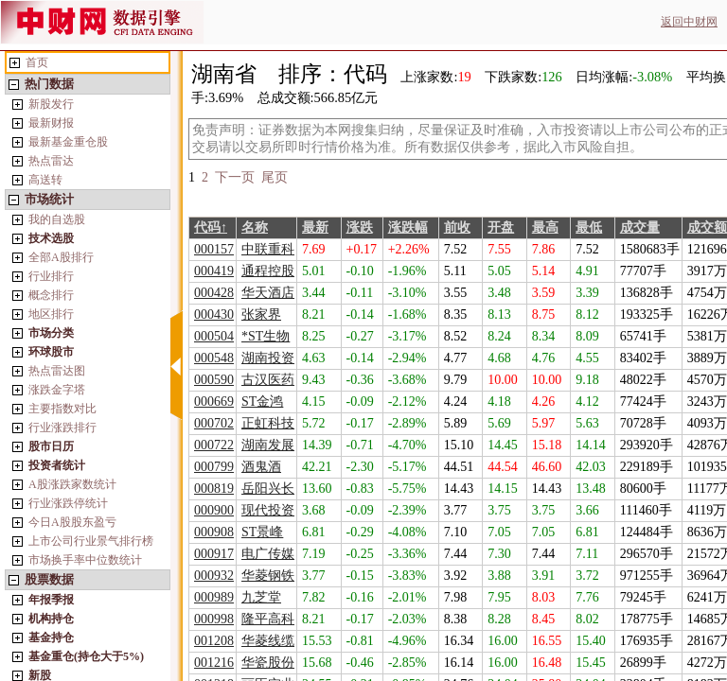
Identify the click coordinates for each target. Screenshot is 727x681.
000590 (214, 380)
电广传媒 (267, 554)
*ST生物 (265, 336)
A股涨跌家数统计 (72, 484)
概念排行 (51, 295)
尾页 (274, 177)
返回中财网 (689, 21)
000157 (214, 249)
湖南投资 (267, 358)
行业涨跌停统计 (68, 503)
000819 (214, 488)
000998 (214, 619)
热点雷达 (51, 160)
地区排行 (51, 314)
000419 (214, 271)
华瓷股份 (267, 662)
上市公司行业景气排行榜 (90, 541)
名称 (254, 227)
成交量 (640, 227)
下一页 (235, 177)
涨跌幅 (408, 227)
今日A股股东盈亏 (72, 522)
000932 (214, 575)
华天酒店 (267, 293)
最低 (589, 227)
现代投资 (267, 510)
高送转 (45, 179)
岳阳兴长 (267, 488)
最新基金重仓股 (68, 141)
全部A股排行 (61, 257)
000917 (214, 554)
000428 (214, 293)
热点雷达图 (56, 370)
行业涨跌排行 (62, 427)
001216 (214, 662)
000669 (214, 401)
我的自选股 (56, 219)
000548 (214, 358)
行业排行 (51, 276)
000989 (214, 597)
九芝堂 (261, 597)
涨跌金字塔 (56, 389)
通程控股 (267, 271)
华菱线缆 (267, 641)
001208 (214, 641)
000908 (214, 532)
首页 (37, 62)
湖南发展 (267, 445)
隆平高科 (267, 619)
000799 (214, 467)
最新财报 (51, 123)
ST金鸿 (262, 401)
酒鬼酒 (261, 467)
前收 (457, 227)
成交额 (707, 227)
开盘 (501, 227)
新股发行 (51, 104)
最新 (315, 227)
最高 (545, 227)
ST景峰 (262, 532)
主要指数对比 (62, 408)
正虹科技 (267, 423)
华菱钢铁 (267, 575)
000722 (214, 445)
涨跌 (359, 227)
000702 (214, 423)
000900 (214, 510)
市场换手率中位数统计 (85, 560)
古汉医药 (267, 380)
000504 (214, 336)
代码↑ (210, 227)
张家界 (261, 314)
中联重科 (267, 249)
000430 (214, 314)
